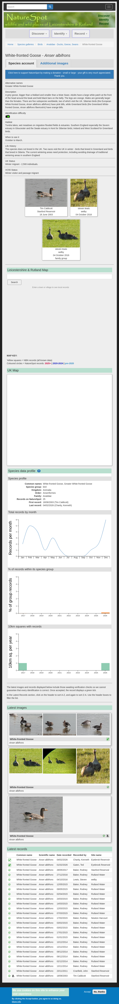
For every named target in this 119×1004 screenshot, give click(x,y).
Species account (21, 63)
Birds (40, 44)
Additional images (54, 63)
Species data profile (21, 471)
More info (16, 1001)
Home (10, 44)
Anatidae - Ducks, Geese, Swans (62, 44)
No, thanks (99, 992)
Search (14, 282)
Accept (87, 992)
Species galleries (25, 44)
